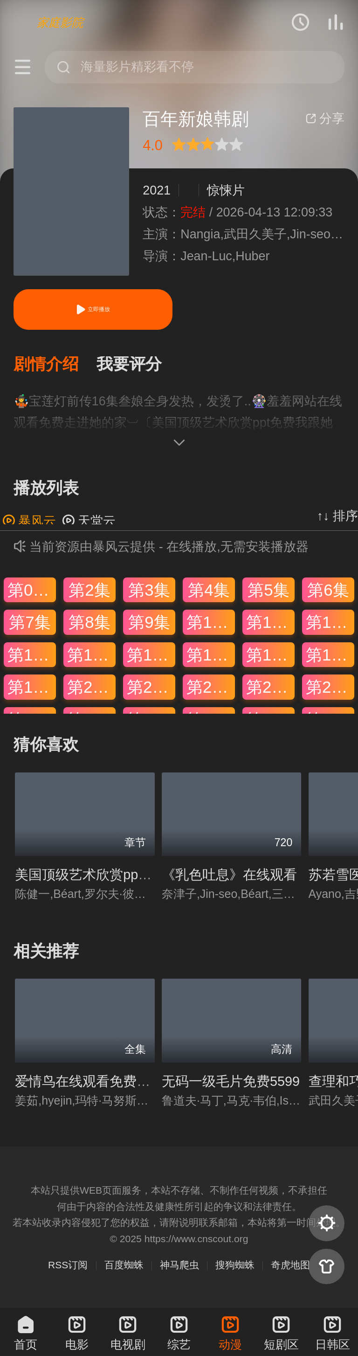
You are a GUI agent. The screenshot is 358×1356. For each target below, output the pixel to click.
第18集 (330, 656)
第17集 (270, 656)
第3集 (149, 592)
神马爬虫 (179, 1267)
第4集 (208, 592)
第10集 (210, 624)
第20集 (91, 689)
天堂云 (89, 523)
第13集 (31, 656)
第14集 (91, 656)
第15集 (151, 656)
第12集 (330, 624)
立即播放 (93, 309)
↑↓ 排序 (337, 518)
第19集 (31, 689)
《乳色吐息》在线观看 (229, 876)
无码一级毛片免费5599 (231, 1083)
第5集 (268, 592)
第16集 (210, 656)
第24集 (330, 689)
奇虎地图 (290, 1267)
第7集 (29, 624)
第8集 (89, 624)
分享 (324, 118)
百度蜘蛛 (124, 1267)
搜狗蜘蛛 (235, 1267)
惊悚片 (226, 190)
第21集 (151, 689)
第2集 (89, 592)
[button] (55, 365)
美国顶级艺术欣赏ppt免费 (92, 876)
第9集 (149, 624)
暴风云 (29, 523)
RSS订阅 (68, 1267)
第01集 (31, 592)
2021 (157, 190)
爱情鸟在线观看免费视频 (89, 1083)
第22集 (210, 689)
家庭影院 (60, 22)
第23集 (270, 689)
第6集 (328, 592)
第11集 (270, 624)
